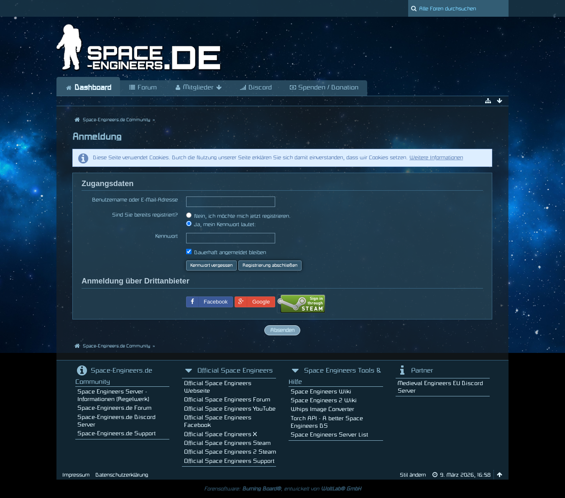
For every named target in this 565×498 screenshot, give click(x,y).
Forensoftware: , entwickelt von (282, 488)
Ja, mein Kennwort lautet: (221, 224)
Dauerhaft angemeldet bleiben (226, 252)
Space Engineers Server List (329, 434)
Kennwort (166, 236)
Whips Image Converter (322, 409)
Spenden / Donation (323, 87)
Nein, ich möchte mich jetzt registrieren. (238, 215)
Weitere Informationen (436, 157)
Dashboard (88, 88)
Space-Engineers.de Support (116, 433)
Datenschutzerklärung (121, 475)
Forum (143, 87)
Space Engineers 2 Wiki (324, 400)
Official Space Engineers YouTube (230, 408)
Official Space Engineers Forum (227, 399)
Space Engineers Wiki (321, 391)
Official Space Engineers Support (229, 461)
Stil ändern (413, 475)
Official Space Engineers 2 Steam (230, 452)
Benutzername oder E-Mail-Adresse (135, 199)
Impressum (75, 475)
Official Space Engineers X (220, 434)
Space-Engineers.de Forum (114, 408)
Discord (256, 87)
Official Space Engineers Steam (227, 443)
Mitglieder (198, 87)
